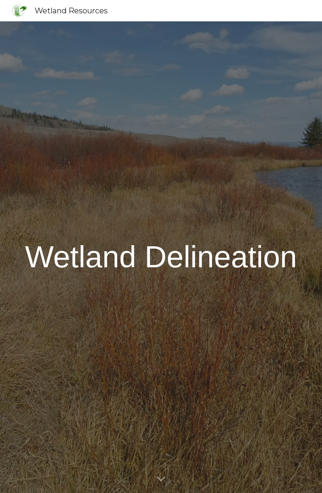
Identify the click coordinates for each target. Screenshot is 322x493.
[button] (161, 479)
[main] (161, 257)
